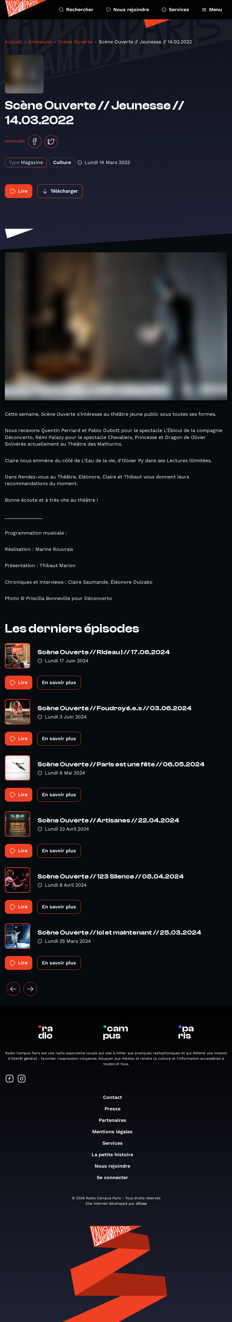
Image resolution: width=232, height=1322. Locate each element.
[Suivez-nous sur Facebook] (9, 1079)
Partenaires (115, 1120)
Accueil (13, 42)
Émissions (40, 42)
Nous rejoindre (127, 9)
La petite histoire (115, 1154)
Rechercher (76, 9)
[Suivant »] (30, 988)
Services (175, 9)
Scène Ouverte (75, 42)
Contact (115, 1097)
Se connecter (115, 1177)
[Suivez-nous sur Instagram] (22, 1079)
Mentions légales (115, 1131)
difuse (141, 1203)
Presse (116, 1109)
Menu (212, 9)
